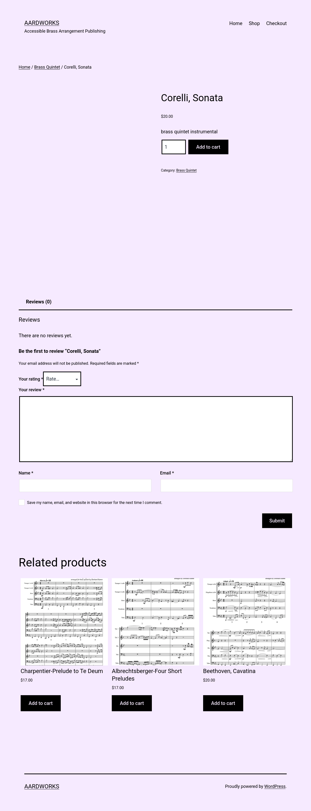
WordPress (274, 786)
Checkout (276, 23)
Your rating (31, 379)
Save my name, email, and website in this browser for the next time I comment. (94, 502)
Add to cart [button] (41, 703)
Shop (254, 23)
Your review (31, 389)
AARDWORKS (41, 22)
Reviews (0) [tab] (39, 302)
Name (26, 472)
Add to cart (208, 147)
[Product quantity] (174, 147)
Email (167, 472)
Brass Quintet (47, 67)
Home (235, 23)
